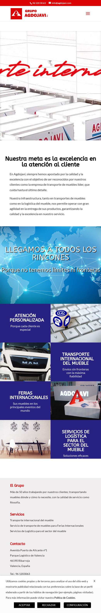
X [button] (94, 581)
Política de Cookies (64, 597)
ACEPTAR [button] (24, 605)
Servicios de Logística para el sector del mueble (38, 531)
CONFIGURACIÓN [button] (77, 605)
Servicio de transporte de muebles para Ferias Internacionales (47, 525)
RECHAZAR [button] (48, 605)
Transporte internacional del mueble (31, 520)
